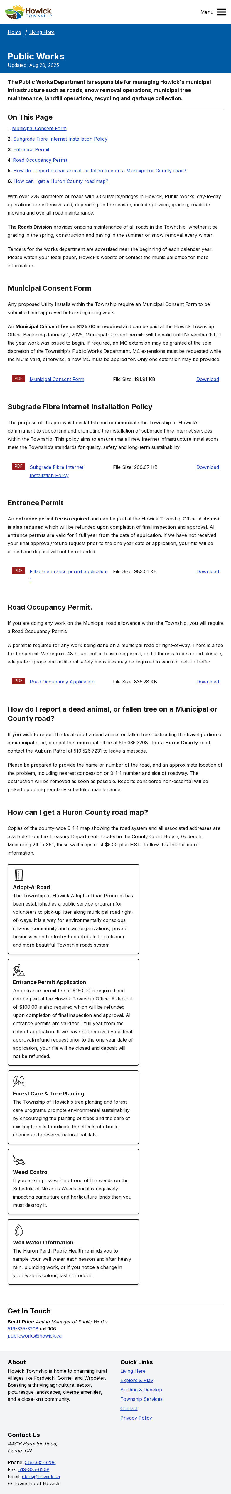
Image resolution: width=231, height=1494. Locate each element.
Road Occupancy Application (62, 682)
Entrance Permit (31, 149)
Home (14, 32)
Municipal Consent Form (39, 128)
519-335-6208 (34, 1469)
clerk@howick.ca (41, 1476)
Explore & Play (136, 1380)
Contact (129, 1408)
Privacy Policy (136, 1418)
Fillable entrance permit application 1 (69, 576)
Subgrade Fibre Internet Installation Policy (60, 139)
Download (207, 379)
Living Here (42, 32)
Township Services (141, 1399)
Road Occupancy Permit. (40, 160)
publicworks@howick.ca (35, 1336)
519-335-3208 (23, 1329)
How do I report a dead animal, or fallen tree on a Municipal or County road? (99, 170)
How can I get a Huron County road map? (61, 181)
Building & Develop (141, 1390)
